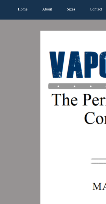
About (47, 9)
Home (22, 9)
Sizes (71, 9)
